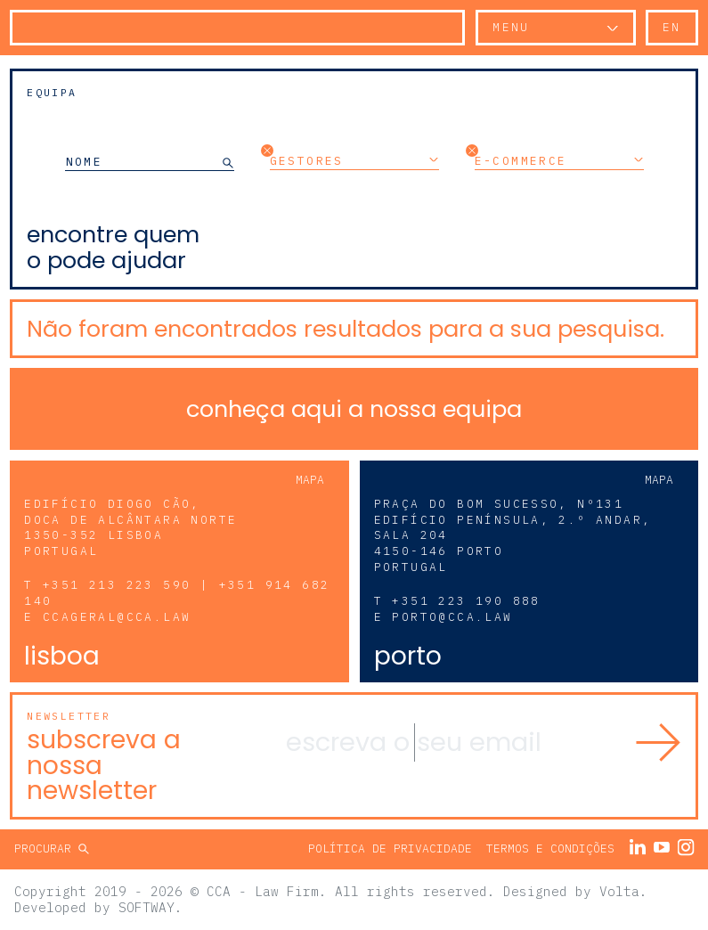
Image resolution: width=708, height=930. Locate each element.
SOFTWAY (146, 907)
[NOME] (144, 161)
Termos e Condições (550, 848)
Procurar (46, 848)
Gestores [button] (354, 160)
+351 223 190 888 (466, 600)
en (672, 27)
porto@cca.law (452, 616)
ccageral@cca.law (117, 616)
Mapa (310, 479)
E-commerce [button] (559, 160)
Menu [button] (511, 27)
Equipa (52, 92)
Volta (619, 891)
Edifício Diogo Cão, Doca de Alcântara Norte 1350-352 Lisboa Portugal (130, 527)
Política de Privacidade (390, 848)
